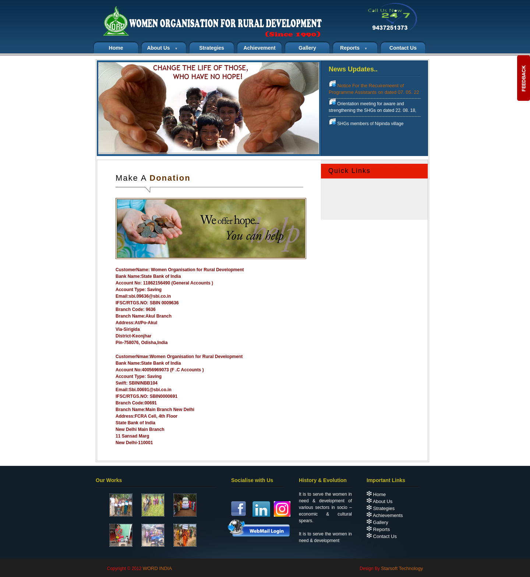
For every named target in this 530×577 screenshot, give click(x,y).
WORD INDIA (157, 568)
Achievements (385, 515)
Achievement (259, 48)
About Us (379, 501)
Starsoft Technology (402, 568)
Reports (378, 529)
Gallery (307, 48)
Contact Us (382, 536)
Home (376, 494)
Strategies (211, 48)
